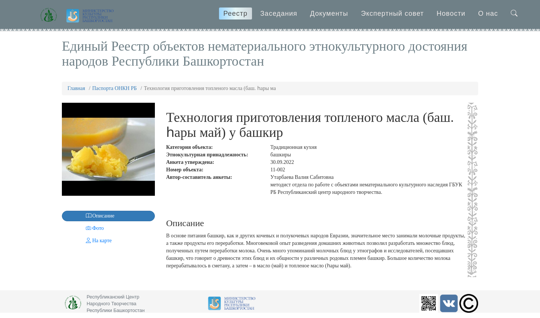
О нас (488, 13)
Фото (83, 228)
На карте (87, 240)
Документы (329, 13)
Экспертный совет (392, 13)
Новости (450, 13)
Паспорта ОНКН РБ (114, 88)
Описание (88, 216)
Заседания (278, 13)
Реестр (236, 13)
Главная (76, 88)
